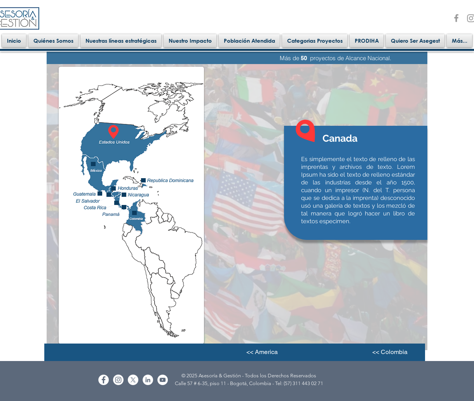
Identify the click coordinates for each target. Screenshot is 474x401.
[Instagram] (118, 380)
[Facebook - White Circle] (103, 380)
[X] (133, 380)
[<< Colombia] (389, 352)
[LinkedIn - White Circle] (148, 380)
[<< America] (261, 352)
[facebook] (456, 18)
